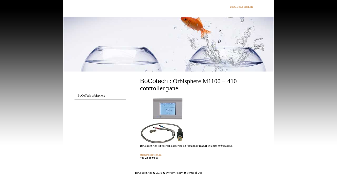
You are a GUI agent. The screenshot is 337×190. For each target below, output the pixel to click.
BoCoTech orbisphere (91, 95)
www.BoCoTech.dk (241, 6)
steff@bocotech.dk (151, 154)
